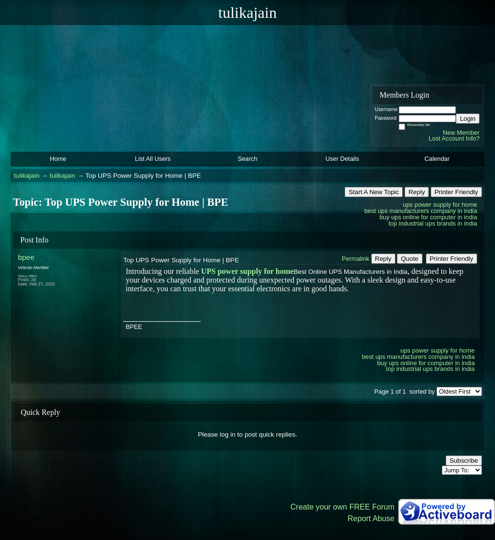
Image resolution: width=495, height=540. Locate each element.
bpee (26, 257)
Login (468, 118)
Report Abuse (371, 518)
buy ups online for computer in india (428, 217)
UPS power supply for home (247, 271)
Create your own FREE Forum (342, 507)
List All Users (153, 158)
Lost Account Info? (454, 138)
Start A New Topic (374, 192)
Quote (409, 258)
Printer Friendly (456, 192)
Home (58, 158)
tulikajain (27, 175)
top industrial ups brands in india (432, 223)
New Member (461, 132)
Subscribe (464, 460)
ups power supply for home (440, 204)
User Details (342, 158)
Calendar (437, 158)
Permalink (355, 258)
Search (248, 158)
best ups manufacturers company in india (420, 210)
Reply (416, 192)
